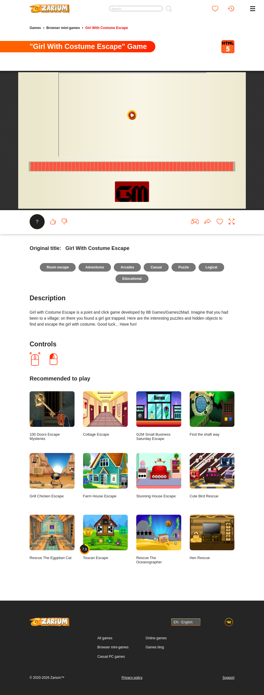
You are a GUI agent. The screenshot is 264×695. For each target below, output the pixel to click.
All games (104, 638)
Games (35, 28)
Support (228, 678)
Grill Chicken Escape (52, 476)
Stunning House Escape (158, 476)
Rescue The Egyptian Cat (52, 537)
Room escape (58, 267)
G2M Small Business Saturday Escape (158, 416)
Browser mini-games (63, 28)
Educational (132, 279)
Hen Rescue (212, 537)
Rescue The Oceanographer (158, 539)
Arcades (127, 267)
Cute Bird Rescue (212, 476)
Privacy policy (131, 678)
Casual (156, 267)
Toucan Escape (105, 537)
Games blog (155, 647)
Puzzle (183, 267)
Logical (211, 267)
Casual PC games (111, 657)
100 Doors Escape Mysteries (52, 416)
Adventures (94, 267)
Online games (156, 638)
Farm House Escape (105, 476)
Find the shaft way (212, 414)
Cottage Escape (105, 414)
